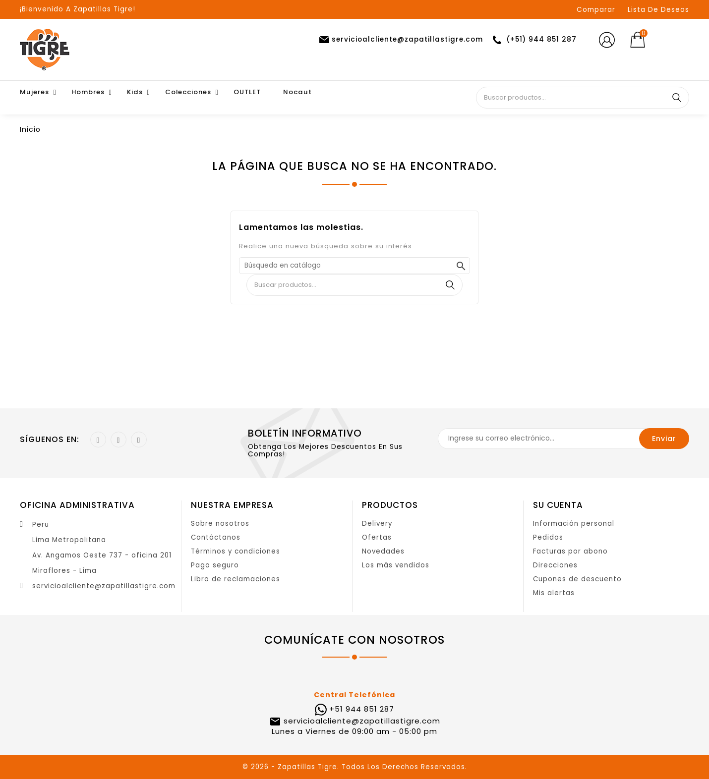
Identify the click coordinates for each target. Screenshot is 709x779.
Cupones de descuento (577, 579)
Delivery (377, 523)
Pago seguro (215, 565)
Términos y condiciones (235, 551)
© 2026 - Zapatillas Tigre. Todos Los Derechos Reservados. (354, 767)
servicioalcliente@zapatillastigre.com (104, 586)
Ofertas (377, 537)
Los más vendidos (395, 565)
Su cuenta (558, 505)
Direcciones (555, 565)
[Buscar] (354, 265)
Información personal (573, 523)
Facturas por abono (570, 551)
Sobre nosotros (220, 523)
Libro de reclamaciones (235, 579)
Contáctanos (215, 537)
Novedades (383, 551)
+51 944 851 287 (361, 709)
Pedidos (548, 537)
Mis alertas (554, 593)
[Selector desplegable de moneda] (673, 40)
